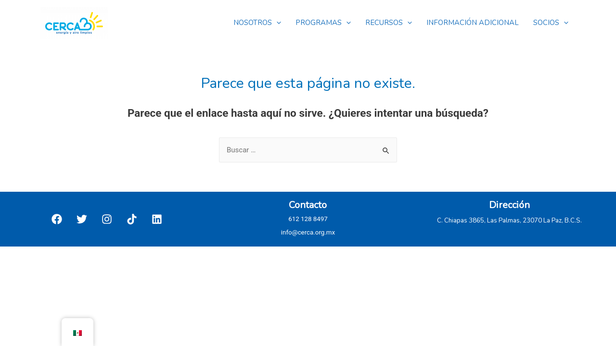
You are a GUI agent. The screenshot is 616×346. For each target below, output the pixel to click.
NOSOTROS (257, 22)
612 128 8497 (308, 218)
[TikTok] (132, 219)
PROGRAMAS (323, 22)
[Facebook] (56, 219)
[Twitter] (82, 219)
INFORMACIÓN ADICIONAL (472, 22)
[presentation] (276, 22)
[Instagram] (107, 219)
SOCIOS (550, 22)
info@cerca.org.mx (308, 232)
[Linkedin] (157, 219)
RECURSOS (388, 22)
